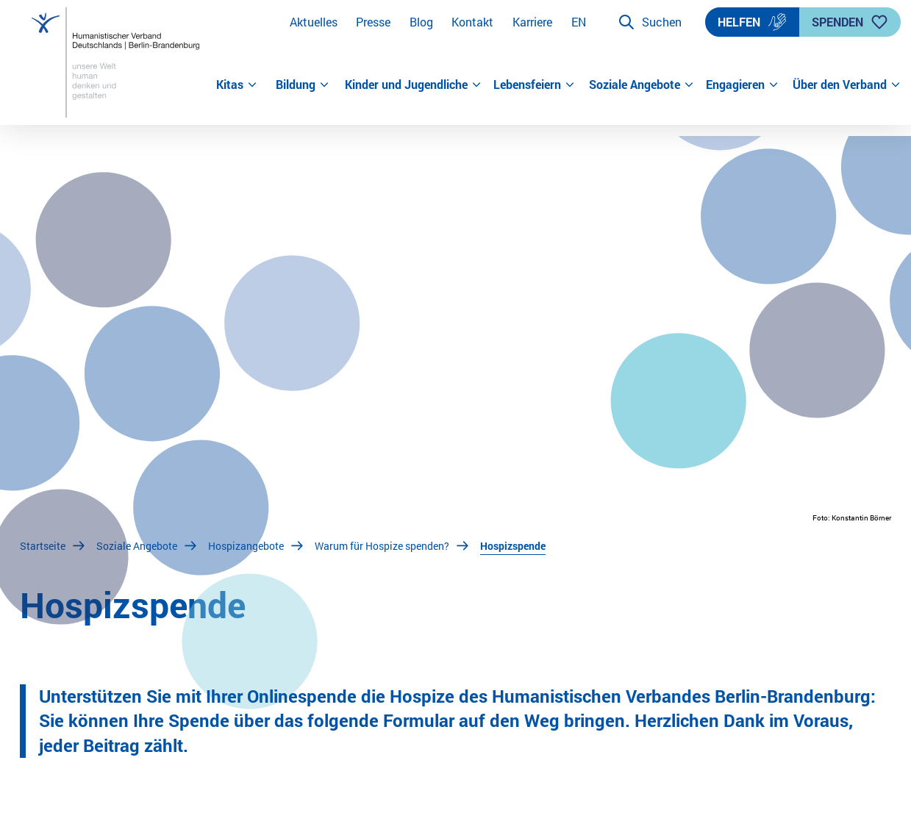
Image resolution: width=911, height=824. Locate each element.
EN (578, 21)
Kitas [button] (236, 84)
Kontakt (472, 21)
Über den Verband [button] (842, 84)
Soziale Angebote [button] (641, 84)
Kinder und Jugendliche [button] (413, 84)
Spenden (850, 22)
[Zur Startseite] (118, 62)
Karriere (532, 21)
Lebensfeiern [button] (534, 84)
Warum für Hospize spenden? (382, 546)
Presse (373, 21)
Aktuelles (313, 21)
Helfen (752, 22)
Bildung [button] (302, 84)
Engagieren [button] (742, 84)
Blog (421, 21)
